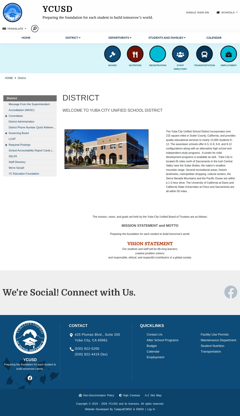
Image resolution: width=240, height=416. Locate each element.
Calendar (214, 37)
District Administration (21, 121)
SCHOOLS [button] (228, 12)
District (73, 37)
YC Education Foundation (24, 173)
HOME (26, 37)
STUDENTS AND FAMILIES (167, 37)
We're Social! (16, 167)
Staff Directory (17, 162)
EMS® (140, 409)
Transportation (211, 351)
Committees (16, 116)
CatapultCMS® (123, 409)
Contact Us (154, 334)
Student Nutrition (212, 346)
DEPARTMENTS (120, 37)
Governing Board (19, 133)
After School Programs (162, 340)
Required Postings (19, 144)
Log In (151, 409)
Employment (155, 357)
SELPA (13, 156)
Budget (152, 346)
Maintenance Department (218, 340)
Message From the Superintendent (29, 104)
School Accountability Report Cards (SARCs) (33, 150)
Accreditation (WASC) (21, 110)
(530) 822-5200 (87, 348)
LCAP (12, 139)
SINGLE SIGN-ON (197, 12)
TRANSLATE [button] (15, 28)
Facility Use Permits (215, 334)
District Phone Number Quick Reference (32, 127)
